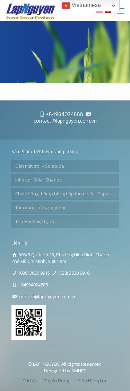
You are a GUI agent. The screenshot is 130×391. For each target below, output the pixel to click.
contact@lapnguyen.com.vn (65, 121)
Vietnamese (81, 5)
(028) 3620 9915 (34, 273)
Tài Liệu (30, 380)
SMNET (78, 370)
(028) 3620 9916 (73, 273)
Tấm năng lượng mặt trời (40, 207)
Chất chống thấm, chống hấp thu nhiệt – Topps (63, 193)
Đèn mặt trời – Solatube (39, 166)
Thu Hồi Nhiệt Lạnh (34, 221)
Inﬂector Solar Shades (38, 180)
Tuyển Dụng (56, 380)
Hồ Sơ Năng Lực (91, 380)
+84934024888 (64, 114)
